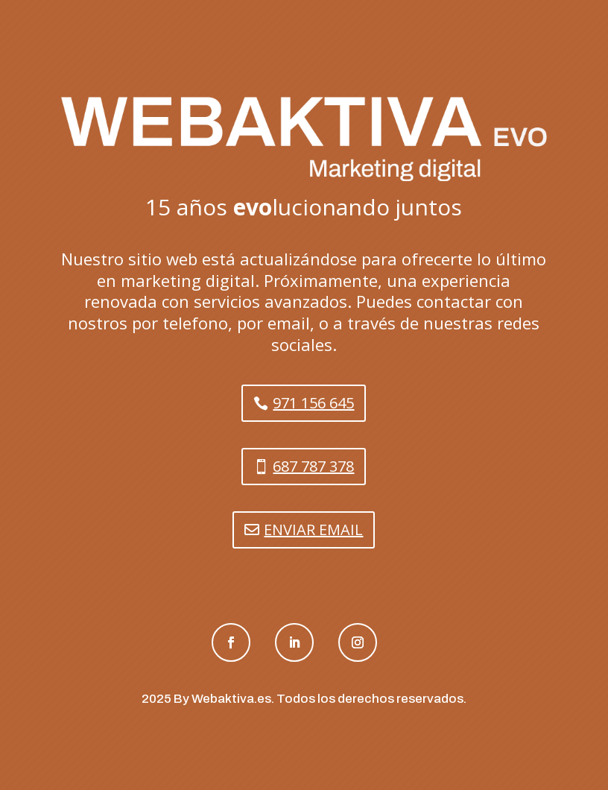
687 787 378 (313, 466)
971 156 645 (313, 403)
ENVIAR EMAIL (313, 529)
